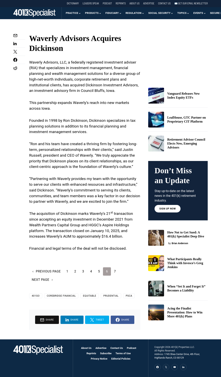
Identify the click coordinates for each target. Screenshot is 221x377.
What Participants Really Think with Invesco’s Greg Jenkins (185, 263)
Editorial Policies (120, 358)
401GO (36, 295)
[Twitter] (166, 367)
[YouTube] (174, 367)
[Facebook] (157, 367)
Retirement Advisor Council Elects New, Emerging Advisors (186, 143)
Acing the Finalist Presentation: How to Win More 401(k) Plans (184, 312)
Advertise (148, 3)
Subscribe (106, 353)
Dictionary (73, 3)
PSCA (129, 295)
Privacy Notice (99, 358)
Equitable (89, 295)
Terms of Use (123, 353)
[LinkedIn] (183, 367)
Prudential (111, 295)
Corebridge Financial (61, 295)
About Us (134, 3)
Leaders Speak (91, 3)
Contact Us (164, 3)
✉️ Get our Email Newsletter (191, 3)
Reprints (121, 3)
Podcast (107, 3)
